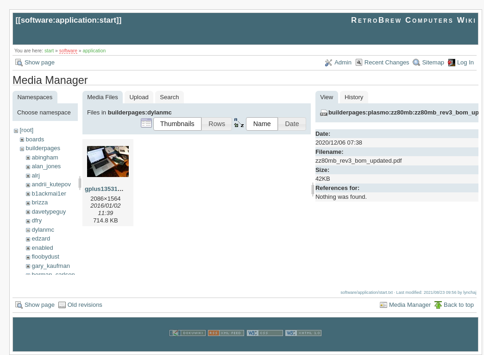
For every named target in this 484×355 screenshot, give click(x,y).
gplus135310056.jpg (113, 188)
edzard (40, 238)
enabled (42, 247)
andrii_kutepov (51, 184)
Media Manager (410, 304)
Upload (138, 97)
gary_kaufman (50, 265)
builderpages (42, 148)
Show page (40, 62)
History (354, 97)
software (68, 50)
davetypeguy (48, 211)
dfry (36, 220)
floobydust (45, 256)
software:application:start (68, 20)
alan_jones (46, 166)
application (94, 50)
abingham (44, 157)
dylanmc (42, 229)
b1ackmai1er (48, 193)
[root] (26, 130)
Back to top (459, 304)
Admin (343, 62)
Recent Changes (387, 62)
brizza (39, 202)
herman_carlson (53, 274)
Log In (465, 62)
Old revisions (85, 304)
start (49, 50)
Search (169, 97)
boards (34, 139)
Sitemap (433, 62)
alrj (35, 175)
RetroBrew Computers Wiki (414, 20)
